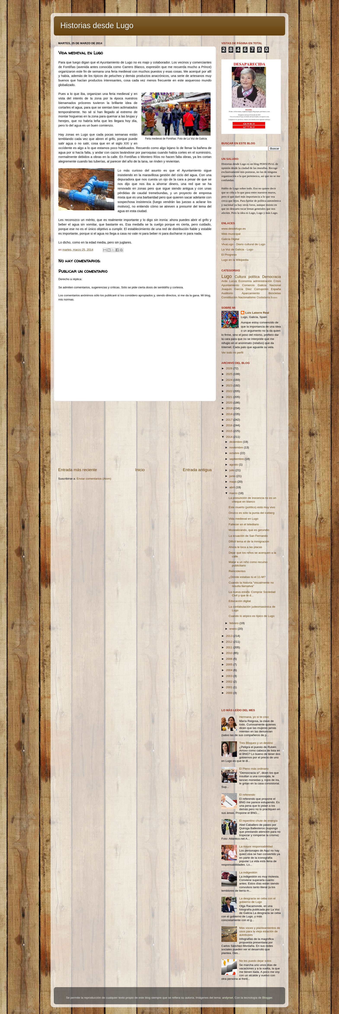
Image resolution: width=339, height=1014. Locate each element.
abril (232, 487)
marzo (233, 493)
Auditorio (227, 293)
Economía (245, 281)
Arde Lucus (229, 281)
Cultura (240, 277)
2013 (229, 636)
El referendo (247, 794)
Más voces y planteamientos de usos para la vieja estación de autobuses (259, 931)
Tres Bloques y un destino (256, 743)
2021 (229, 397)
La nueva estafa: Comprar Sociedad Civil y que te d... (252, 593)
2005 (229, 664)
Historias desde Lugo (96, 25)
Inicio (140, 469)
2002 (229, 681)
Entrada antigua (197, 469)
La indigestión (248, 872)
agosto (234, 464)
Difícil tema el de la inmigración (249, 541)
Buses (274, 297)
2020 (229, 402)
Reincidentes (237, 571)
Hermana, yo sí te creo (254, 717)
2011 (229, 647)
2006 (229, 658)
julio (232, 470)
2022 (229, 391)
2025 (229, 374)
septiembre (237, 459)
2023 (229, 385)
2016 (229, 425)
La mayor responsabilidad (256, 846)
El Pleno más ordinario (254, 768)
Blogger (267, 997)
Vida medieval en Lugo (243, 518)
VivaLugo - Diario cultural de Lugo (243, 244)
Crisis (277, 281)
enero (233, 628)
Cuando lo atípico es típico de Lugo (252, 616)
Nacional (275, 285)
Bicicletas (275, 293)
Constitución (229, 297)
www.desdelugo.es (233, 228)
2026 (229, 368)
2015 (229, 431)
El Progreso (229, 254)
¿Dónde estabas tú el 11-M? (247, 577)
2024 (229, 379)
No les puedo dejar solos (255, 960)
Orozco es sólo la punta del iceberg (252, 512)
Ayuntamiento (230, 285)
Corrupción (261, 289)
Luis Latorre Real (257, 312)
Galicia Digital (230, 239)
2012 (229, 641)
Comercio (248, 285)
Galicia (261, 285)
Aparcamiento (251, 293)
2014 (229, 436)
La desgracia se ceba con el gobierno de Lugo (257, 900)
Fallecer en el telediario (244, 524)
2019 (229, 408)
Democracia (271, 277)
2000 (229, 692)
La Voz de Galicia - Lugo (237, 249)
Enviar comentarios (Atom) (94, 478)
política (253, 277)
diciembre (236, 441)
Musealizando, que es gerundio (249, 530)
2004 (229, 670)
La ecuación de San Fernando (248, 535)
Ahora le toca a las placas (245, 547)
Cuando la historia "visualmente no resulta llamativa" (251, 584)
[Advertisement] (134, 434)
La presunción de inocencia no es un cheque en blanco (252, 499)
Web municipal (230, 233)
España (276, 289)
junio (232, 476)
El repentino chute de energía (258, 820)
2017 (229, 419)
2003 (229, 676)
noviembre (236, 447)
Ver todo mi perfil (232, 352)
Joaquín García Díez (236, 289)
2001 (229, 687)
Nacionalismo (247, 297)
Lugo (226, 276)
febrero (234, 623)
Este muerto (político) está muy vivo (252, 507)
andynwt (227, 997)
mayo (233, 481)
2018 (229, 414)
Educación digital (240, 601)
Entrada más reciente (77, 469)
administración (262, 281)
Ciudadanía (263, 297)
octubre (234, 453)
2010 (229, 653)
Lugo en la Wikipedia (234, 259)
